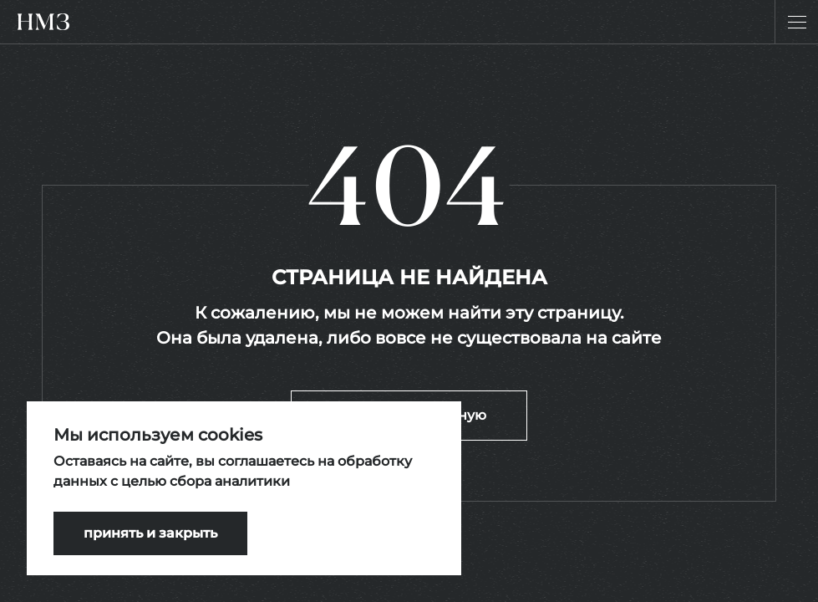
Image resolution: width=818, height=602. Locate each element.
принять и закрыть (150, 533)
